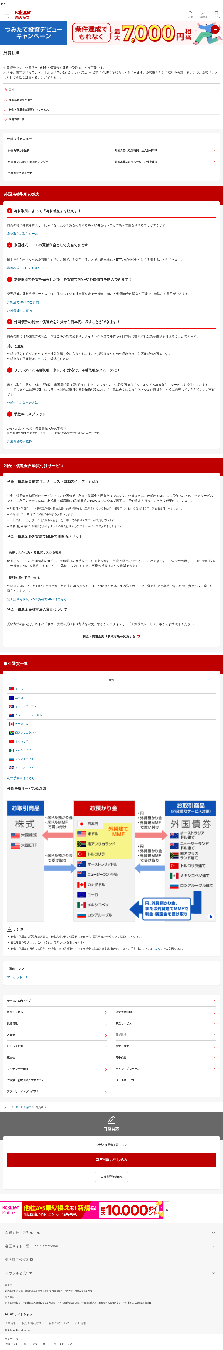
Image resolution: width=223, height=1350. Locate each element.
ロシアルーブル (24, 758)
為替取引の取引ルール (22, 233)
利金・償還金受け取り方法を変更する (109, 636)
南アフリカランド (26, 732)
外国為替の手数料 (18, 150)
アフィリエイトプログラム (23, 1091)
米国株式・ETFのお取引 (24, 268)
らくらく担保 (15, 1046)
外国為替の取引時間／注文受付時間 (136, 150)
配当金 (11, 1057)
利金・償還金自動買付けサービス (29, 109)
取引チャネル (15, 1012)
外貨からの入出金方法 (22, 402)
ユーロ (19, 697)
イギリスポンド (24, 767)
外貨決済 (121, 1034)
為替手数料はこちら (21, 778)
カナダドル (22, 723)
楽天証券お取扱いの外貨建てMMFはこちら (37, 599)
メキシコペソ (23, 750)
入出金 (11, 1034)
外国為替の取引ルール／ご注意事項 (136, 161)
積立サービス (124, 1023)
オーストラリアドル (27, 706)
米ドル (19, 689)
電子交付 (121, 1057)
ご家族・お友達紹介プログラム (25, 1080)
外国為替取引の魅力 (21, 100)
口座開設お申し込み (112, 1160)
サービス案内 (24, 1107)
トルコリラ (22, 741)
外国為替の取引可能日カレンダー (28, 161)
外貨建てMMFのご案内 (23, 302)
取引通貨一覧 (17, 119)
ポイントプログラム (128, 1068)
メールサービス (125, 1080)
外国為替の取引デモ (20, 173)
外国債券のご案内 (19, 310)
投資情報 (12, 1023)
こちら (39, 359)
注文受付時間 (124, 1012)
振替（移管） (124, 1046)
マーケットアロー (19, 977)
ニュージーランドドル (28, 715)
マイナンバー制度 (17, 1068)
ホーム (7, 1107)
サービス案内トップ (19, 1000)
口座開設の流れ (111, 1177)
